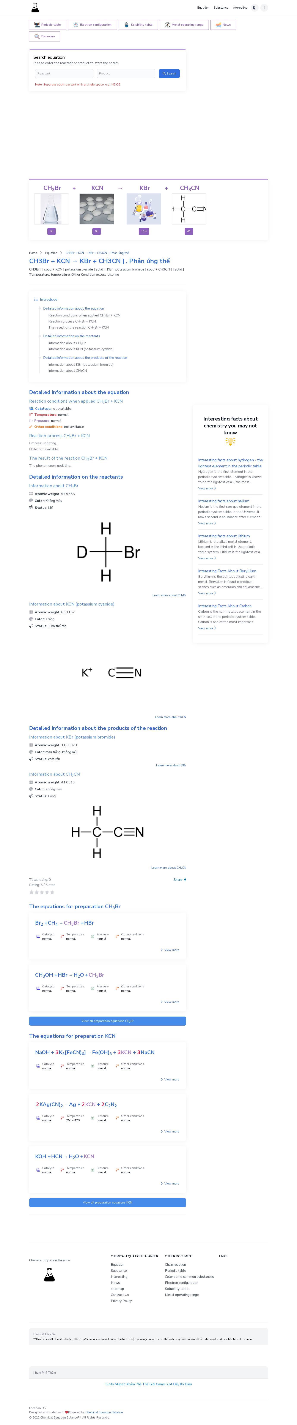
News (115, 1282)
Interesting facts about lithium (224, 536)
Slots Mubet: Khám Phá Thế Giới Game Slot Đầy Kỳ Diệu (148, 1384)
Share (180, 879)
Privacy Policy (121, 1300)
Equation (203, 8)
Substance (221, 8)
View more (170, 950)
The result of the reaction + (78, 327)
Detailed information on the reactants (71, 336)
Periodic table (175, 1270)
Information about (67, 343)
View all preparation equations (108, 1021)
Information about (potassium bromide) (80, 364)
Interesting (240, 8)
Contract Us (120, 1294)
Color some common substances (189, 1276)
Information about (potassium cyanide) (81, 349)
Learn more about (169, 595)
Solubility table (177, 1288)
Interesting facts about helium (224, 501)
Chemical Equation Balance (104, 1412)
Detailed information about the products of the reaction (85, 357)
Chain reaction (175, 1264)
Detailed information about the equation (73, 308)
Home (33, 253)
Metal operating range (182, 1294)
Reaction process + (72, 321)
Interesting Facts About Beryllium (227, 571)
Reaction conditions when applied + (84, 315)
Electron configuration (181, 1282)
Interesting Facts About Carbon (225, 606)
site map (117, 1288)
